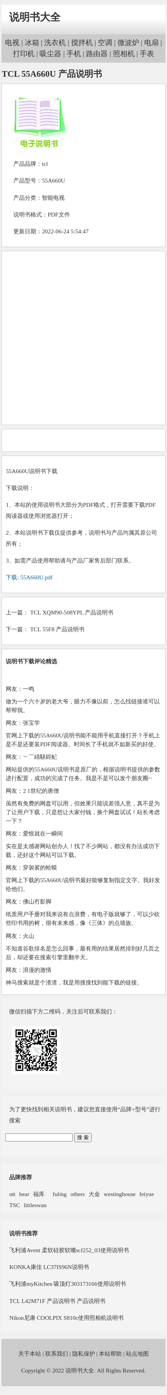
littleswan (35, 1205)
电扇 (151, 43)
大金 (94, 1194)
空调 (105, 43)
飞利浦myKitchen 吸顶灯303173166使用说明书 (67, 1283)
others (77, 1194)
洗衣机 (55, 43)
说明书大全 (34, 17)
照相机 (124, 54)
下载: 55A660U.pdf (29, 577)
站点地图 (137, 1353)
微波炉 (128, 43)
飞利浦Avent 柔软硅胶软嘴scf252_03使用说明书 (69, 1250)
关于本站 (29, 1353)
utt (12, 1194)
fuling (57, 1194)
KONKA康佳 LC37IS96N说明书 (49, 1267)
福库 (39, 1194)
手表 (147, 54)
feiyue (146, 1194)
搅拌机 (82, 43)
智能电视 (53, 197)
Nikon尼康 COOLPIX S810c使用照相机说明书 (66, 1317)
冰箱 (32, 43)
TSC (14, 1205)
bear (24, 1194)
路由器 (97, 54)
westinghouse (120, 1194)
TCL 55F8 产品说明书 (57, 629)
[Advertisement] (82, 338)
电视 (12, 43)
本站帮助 (110, 1353)
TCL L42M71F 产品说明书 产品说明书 (57, 1301)
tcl (45, 163)
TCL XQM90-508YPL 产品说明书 (71, 612)
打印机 (24, 54)
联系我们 (56, 1353)
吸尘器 (50, 54)
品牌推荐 (20, 1177)
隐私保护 (83, 1353)
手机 (74, 54)
